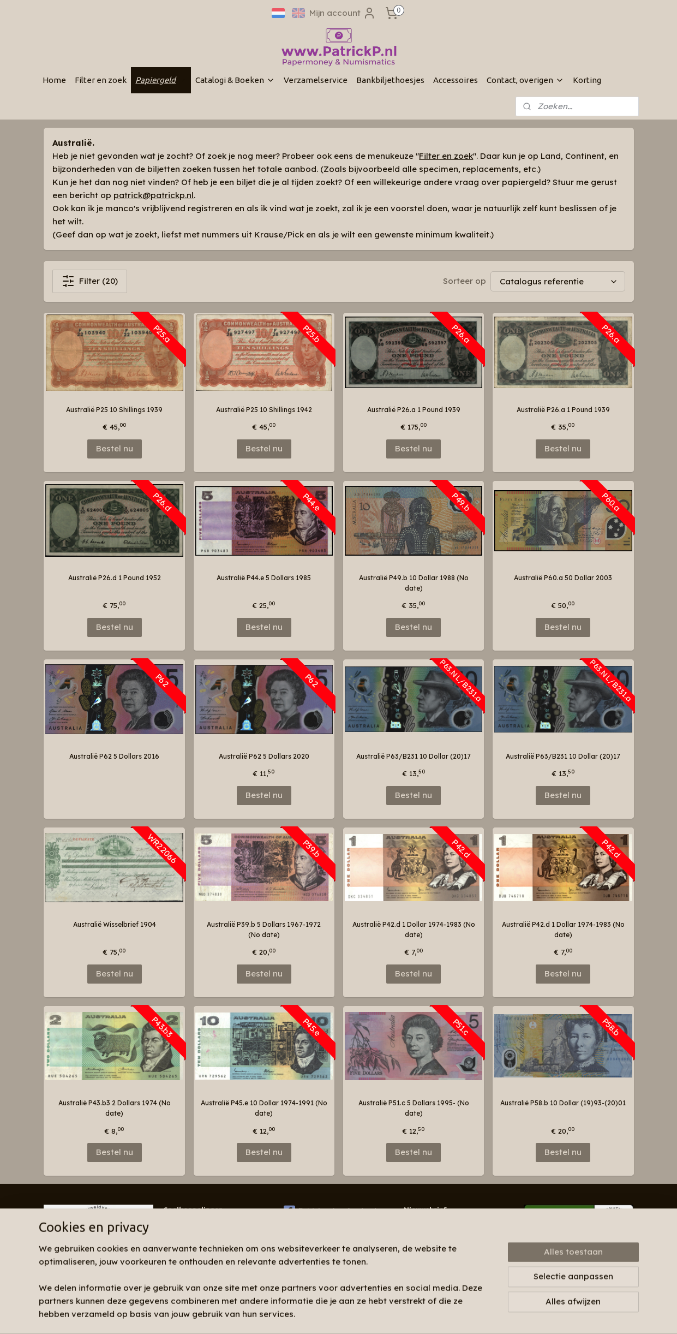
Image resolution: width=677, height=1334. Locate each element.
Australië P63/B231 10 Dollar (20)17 (413, 756)
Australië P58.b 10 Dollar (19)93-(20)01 (563, 1103)
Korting (587, 80)
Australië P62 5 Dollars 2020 (263, 756)
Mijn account (342, 13)
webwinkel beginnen (381, 1314)
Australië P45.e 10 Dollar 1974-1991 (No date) (263, 1108)
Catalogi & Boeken (235, 80)
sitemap (319, 1314)
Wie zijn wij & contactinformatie (215, 1227)
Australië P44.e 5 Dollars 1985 (264, 578)
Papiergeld (161, 80)
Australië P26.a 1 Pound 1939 (413, 410)
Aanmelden (435, 1252)
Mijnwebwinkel (477, 1314)
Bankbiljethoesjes (390, 80)
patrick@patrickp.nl (153, 195)
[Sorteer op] (557, 281)
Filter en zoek (101, 80)
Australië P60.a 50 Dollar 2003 (563, 578)
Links (172, 1258)
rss (341, 1314)
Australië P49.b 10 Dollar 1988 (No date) (413, 583)
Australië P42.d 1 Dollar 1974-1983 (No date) (413, 929)
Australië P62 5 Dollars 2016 (114, 756)
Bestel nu (114, 448)
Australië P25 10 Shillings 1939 (114, 410)
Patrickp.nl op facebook (331, 1211)
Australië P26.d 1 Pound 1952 (114, 578)
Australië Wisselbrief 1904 (114, 924)
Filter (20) (90, 281)
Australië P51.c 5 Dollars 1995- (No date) (413, 1108)
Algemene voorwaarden (203, 1269)
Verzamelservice (316, 80)
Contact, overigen (525, 80)
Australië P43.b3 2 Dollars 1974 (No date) (114, 1108)
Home (54, 80)
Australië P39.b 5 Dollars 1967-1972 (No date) (264, 929)
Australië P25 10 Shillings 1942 (263, 410)
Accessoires (455, 80)
